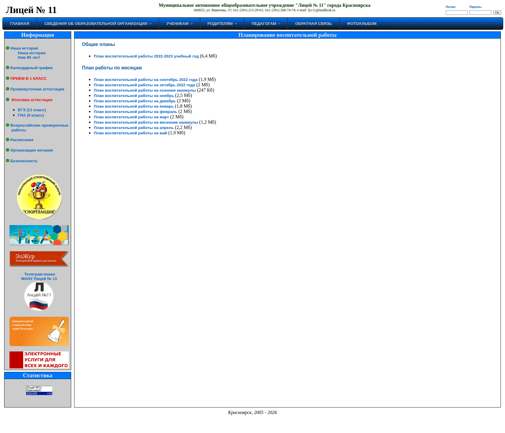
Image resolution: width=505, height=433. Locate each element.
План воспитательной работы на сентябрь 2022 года (145, 79)
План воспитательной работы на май (130, 133)
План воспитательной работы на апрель (134, 127)
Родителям (220, 23)
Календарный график (31, 68)
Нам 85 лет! (29, 57)
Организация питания (31, 150)
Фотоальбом (361, 23)
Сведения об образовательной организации (95, 23)
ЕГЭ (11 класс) (32, 110)
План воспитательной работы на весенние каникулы (146, 122)
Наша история (24, 48)
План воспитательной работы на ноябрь (134, 95)
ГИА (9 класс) (31, 115)
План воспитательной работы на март (131, 117)
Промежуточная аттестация (37, 89)
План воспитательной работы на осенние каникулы (145, 90)
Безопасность (24, 161)
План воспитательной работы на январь (133, 106)
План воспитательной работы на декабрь (135, 101)
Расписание (22, 140)
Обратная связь (313, 23)
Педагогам (264, 23)
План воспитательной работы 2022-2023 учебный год (146, 56)
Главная (19, 23)
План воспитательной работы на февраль (135, 111)
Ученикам (177, 23)
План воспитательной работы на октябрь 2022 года (144, 85)
